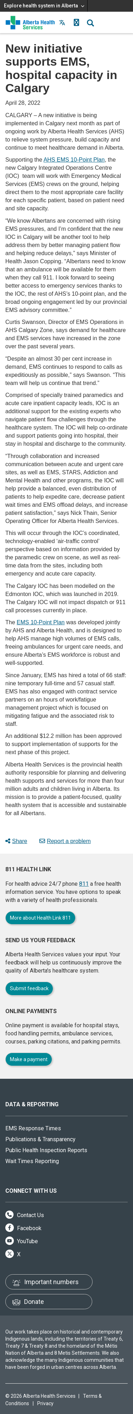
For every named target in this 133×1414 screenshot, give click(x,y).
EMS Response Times (33, 1128)
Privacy (45, 1403)
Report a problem (65, 841)
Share (16, 841)
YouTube (21, 1241)
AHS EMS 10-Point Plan (74, 160)
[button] (76, 23)
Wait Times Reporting (32, 1161)
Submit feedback (29, 988)
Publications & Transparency (40, 1139)
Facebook (23, 1228)
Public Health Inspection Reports (46, 1150)
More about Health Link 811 (40, 918)
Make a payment (29, 1059)
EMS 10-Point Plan (41, 622)
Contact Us (24, 1215)
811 (84, 883)
